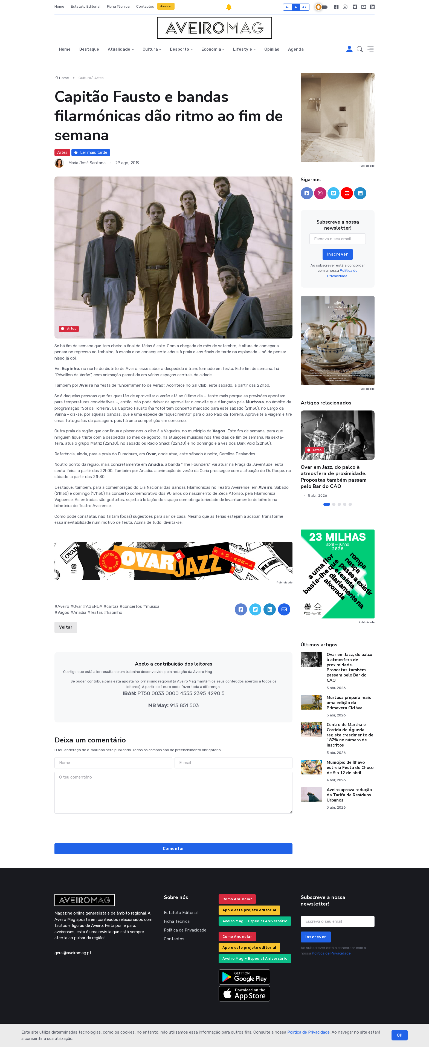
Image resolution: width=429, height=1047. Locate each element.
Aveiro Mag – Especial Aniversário (255, 921)
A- (287, 6)
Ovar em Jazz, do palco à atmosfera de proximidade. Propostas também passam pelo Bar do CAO (334, 477)
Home (59, 6)
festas (96, 612)
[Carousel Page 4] (344, 504)
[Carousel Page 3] (339, 504)
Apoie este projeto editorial (249, 910)
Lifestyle (242, 49)
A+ (304, 6)
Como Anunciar (237, 899)
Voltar (66, 627)
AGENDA (94, 606)
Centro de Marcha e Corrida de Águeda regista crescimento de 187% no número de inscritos (350, 735)
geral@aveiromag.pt (72, 952)
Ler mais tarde (90, 152)
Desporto (179, 49)
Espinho (114, 612)
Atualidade (119, 49)
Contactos (145, 6)
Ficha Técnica (118, 6)
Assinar (166, 6)
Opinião (271, 49)
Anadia (79, 612)
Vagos (63, 612)
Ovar (77, 606)
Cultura (150, 49)
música (152, 606)
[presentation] (173, 827)
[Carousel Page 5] (350, 504)
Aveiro (63, 606)
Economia (211, 49)
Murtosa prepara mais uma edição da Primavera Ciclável (349, 703)
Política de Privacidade (308, 1032)
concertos (132, 606)
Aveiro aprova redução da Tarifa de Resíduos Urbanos (349, 795)
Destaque (89, 49)
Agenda (296, 49)
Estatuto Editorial (85, 6)
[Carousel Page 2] (333, 504)
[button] (359, 49)
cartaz (112, 606)
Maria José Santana (87, 162)
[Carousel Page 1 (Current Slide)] (326, 504)
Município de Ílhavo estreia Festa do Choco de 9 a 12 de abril (350, 768)
